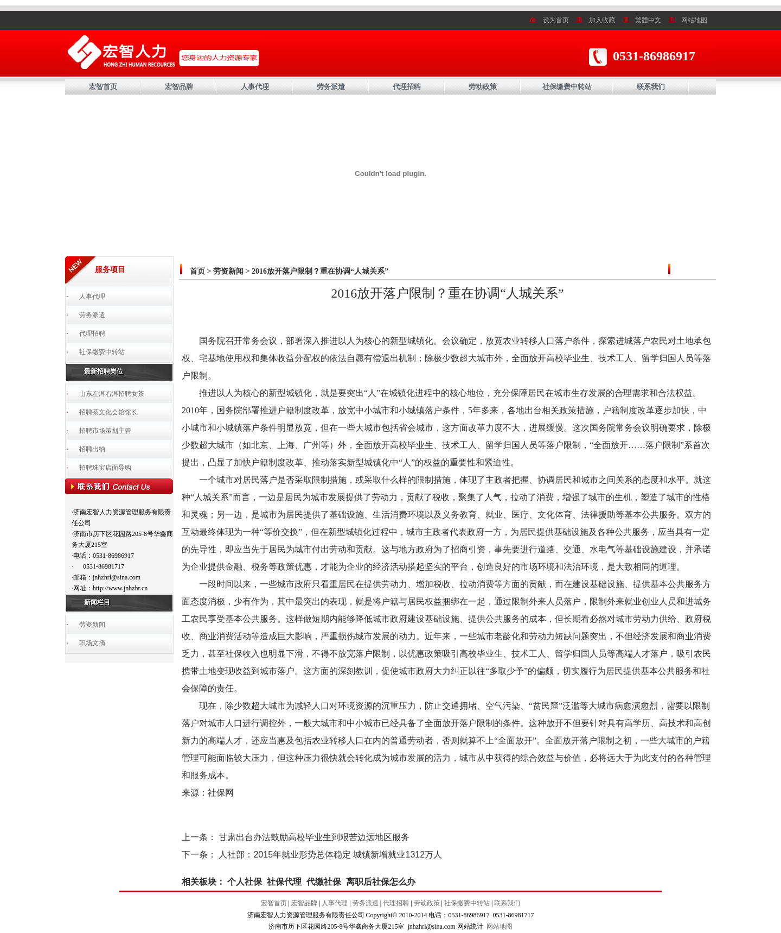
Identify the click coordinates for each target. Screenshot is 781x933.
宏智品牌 (179, 87)
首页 (197, 271)
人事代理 (255, 87)
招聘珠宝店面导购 (105, 467)
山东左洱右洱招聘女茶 (111, 394)
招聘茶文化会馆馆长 (108, 412)
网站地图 (694, 20)
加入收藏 (602, 20)
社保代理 (284, 881)
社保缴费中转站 (567, 87)
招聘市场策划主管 (105, 430)
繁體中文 (648, 20)
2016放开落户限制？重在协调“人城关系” (320, 271)
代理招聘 (407, 87)
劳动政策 (483, 87)
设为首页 (556, 20)
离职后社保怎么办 (380, 881)
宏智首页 (103, 87)
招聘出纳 (92, 449)
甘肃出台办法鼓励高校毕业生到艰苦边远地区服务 (314, 837)
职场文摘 (92, 643)
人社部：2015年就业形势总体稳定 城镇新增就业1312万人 (330, 854)
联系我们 (651, 87)
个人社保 (244, 881)
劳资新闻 (92, 624)
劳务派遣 (331, 87)
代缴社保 (323, 881)
